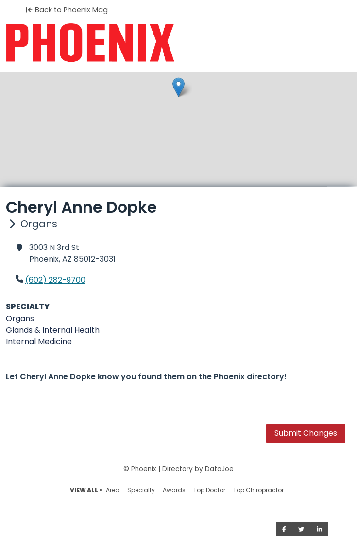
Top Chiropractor (258, 490)
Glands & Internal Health (53, 330)
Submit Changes (305, 433)
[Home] (178, 43)
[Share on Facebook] (284, 529)
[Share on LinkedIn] (319, 529)
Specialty (141, 490)
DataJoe (219, 469)
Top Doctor (209, 490)
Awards (174, 490)
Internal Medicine (39, 341)
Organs (20, 318)
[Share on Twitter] (301, 529)
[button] (178, 87)
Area (112, 490)
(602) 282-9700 (55, 279)
